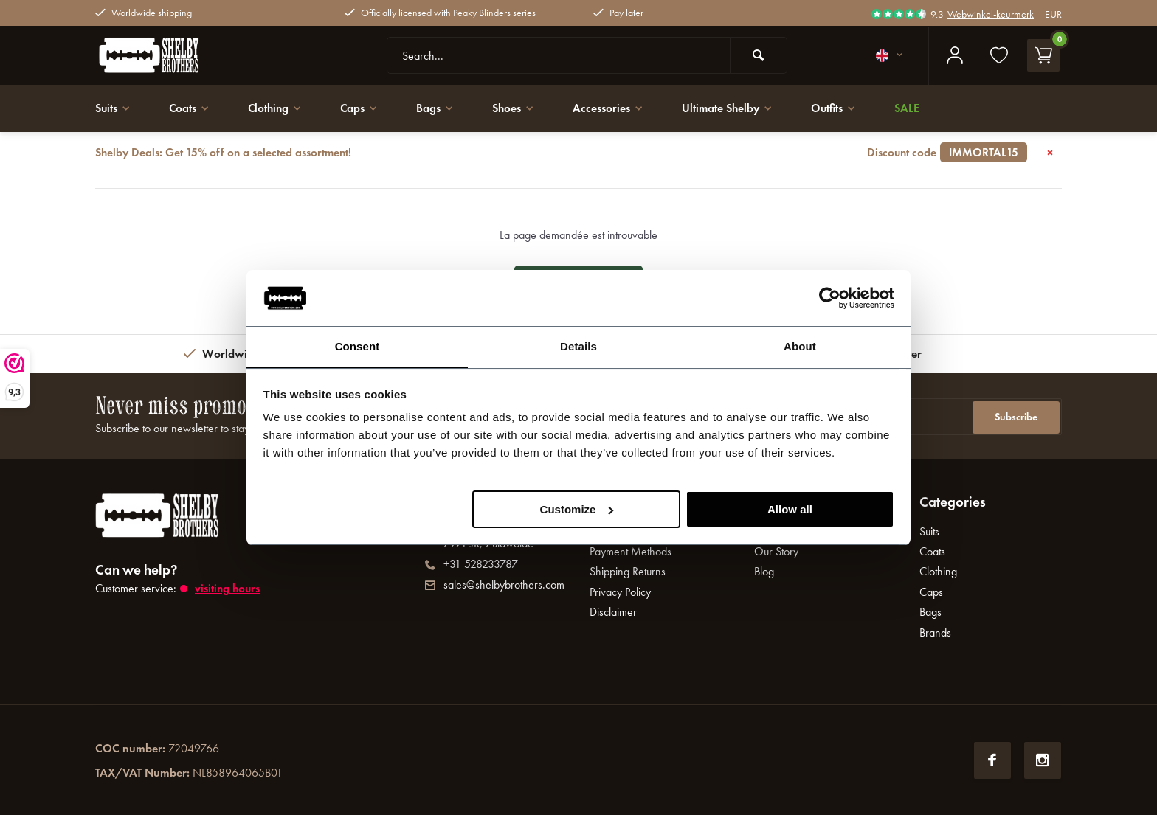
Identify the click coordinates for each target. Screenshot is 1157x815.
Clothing (280, 108)
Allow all (789, 509)
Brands (935, 632)
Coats (192, 108)
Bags (443, 108)
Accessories (619, 108)
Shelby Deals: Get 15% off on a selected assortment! (561, 153)
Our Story (776, 551)
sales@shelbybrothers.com (494, 585)
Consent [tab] (357, 346)
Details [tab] (578, 346)
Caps (366, 108)
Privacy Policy (620, 592)
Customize (577, 509)
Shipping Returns (628, 571)
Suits (114, 108)
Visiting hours (228, 588)
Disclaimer (613, 612)
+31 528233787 (471, 564)
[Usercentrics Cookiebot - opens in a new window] (829, 297)
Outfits (849, 108)
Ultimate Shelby (741, 108)
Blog (764, 571)
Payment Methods (630, 551)
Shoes (523, 108)
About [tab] (800, 346)
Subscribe (1016, 416)
